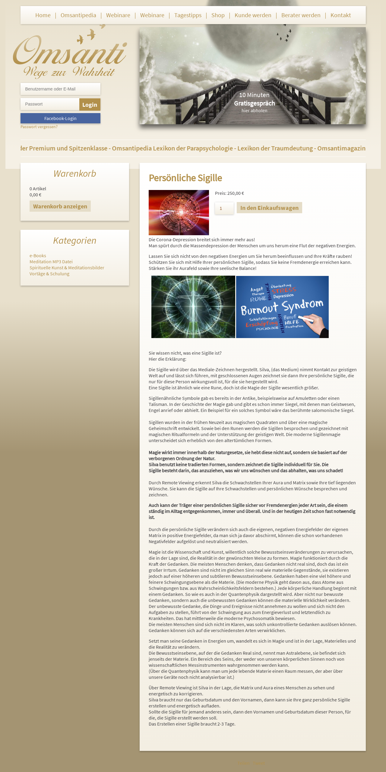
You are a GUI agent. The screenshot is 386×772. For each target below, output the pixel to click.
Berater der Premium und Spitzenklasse (55, 148)
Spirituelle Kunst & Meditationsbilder (67, 267)
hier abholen (254, 110)
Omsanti (70, 50)
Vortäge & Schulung (49, 274)
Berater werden (301, 15)
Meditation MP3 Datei (51, 261)
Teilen (243, 763)
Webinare (118, 15)
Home (43, 15)
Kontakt (341, 15)
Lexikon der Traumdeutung (278, 148)
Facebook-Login (60, 118)
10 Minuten (254, 94)
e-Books (38, 255)
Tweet (259, 763)
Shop (218, 15)
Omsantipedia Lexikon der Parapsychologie (175, 148)
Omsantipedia (78, 15)
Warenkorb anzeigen (60, 206)
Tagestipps (187, 15)
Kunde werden (253, 15)
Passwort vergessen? (39, 126)
